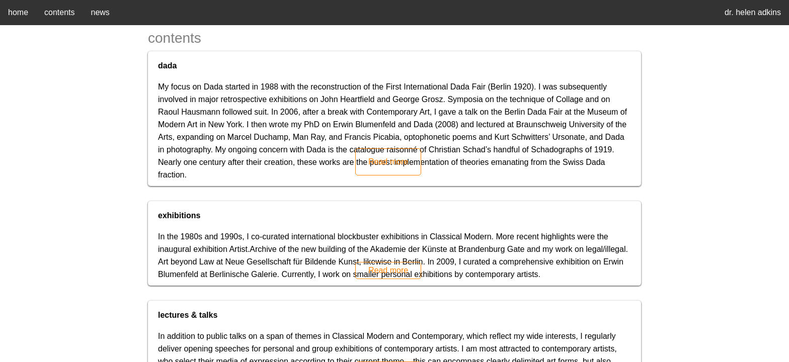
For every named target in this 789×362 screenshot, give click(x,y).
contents (59, 12)
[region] (394, 181)
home (18, 12)
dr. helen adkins (753, 12)
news (100, 12)
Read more (388, 161)
